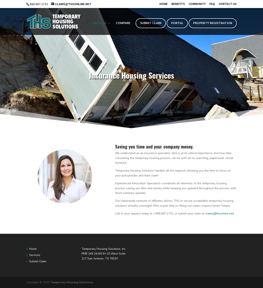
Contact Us (228, 4)
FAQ (212, 4)
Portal (177, 23)
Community (197, 4)
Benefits (178, 4)
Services (99, 23)
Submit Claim (150, 23)
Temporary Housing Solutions (71, 282)
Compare (123, 23)
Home (163, 4)
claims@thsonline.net (219, 213)
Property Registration (212, 23)
